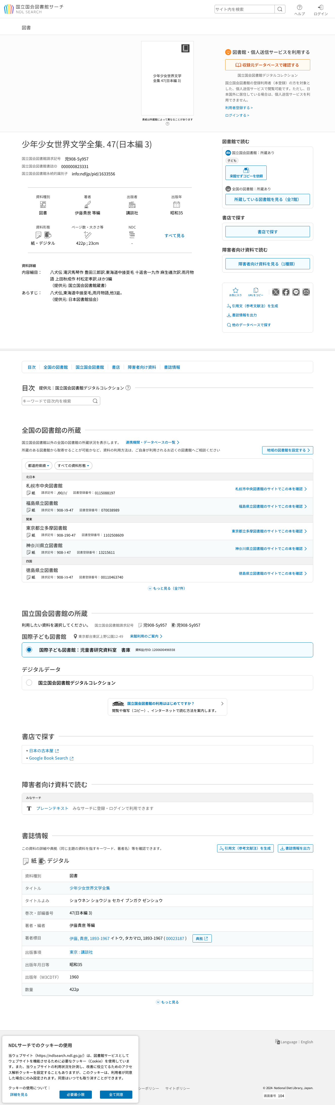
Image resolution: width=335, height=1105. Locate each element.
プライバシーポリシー (141, 1088)
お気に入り (235, 292)
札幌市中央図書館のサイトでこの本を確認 (272, 489)
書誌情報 (172, 367)
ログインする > (237, 115)
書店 (116, 367)
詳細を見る (19, 1094)
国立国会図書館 (90, 367)
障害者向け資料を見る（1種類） (267, 264)
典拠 (202, 938)
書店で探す (268, 232)
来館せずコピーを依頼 (246, 172)
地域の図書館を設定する (289, 450)
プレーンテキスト (52, 808)
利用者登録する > (239, 107)
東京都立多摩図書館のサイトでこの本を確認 (270, 531)
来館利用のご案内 (147, 636)
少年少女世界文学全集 (90, 888)
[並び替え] (38, 465)
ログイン (321, 9)
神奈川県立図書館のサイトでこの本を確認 (272, 549)
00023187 (175, 938)
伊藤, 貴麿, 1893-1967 (90, 938)
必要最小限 (76, 1094)
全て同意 (116, 1094)
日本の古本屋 (44, 750)
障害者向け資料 (142, 367)
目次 (32, 367)
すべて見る (174, 235)
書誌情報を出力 (241, 315)
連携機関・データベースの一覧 (153, 442)
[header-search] (250, 9)
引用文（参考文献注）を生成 (252, 306)
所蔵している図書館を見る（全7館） (267, 199)
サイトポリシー (177, 1088)
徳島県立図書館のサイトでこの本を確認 (274, 573)
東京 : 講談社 (81, 952)
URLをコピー (255, 292)
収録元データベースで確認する (267, 65)
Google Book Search (51, 758)
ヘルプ (299, 9)
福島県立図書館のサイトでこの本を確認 (274, 506)
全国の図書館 (56, 367)
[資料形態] (73, 465)
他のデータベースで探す (248, 325)
